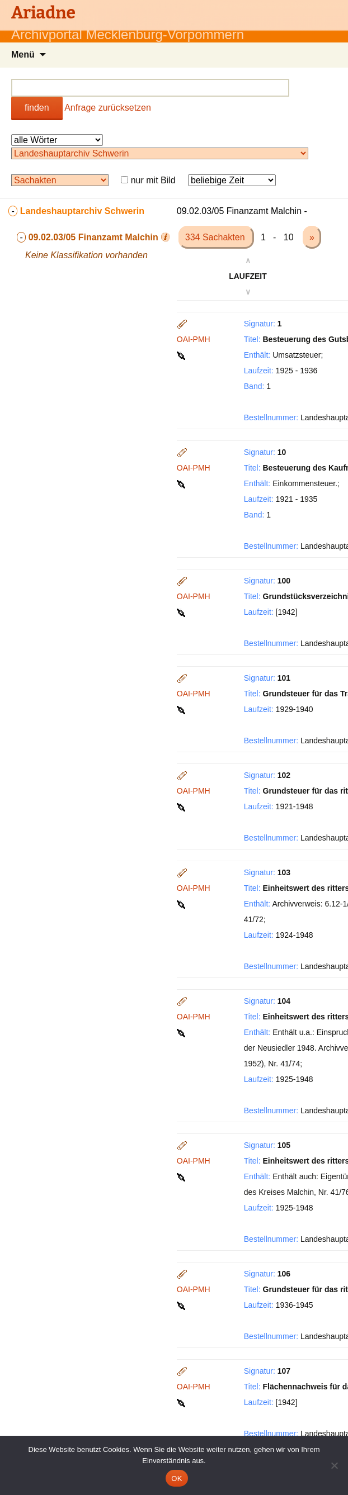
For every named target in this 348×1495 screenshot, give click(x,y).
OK (176, 1478)
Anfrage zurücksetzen (107, 107)
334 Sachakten (216, 237)
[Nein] (334, 1465)
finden (37, 107)
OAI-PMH (193, 339)
